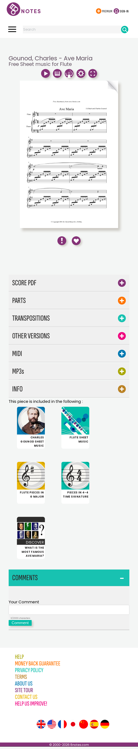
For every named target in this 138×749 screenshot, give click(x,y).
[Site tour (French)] (62, 727)
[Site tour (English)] (41, 727)
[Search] (124, 29)
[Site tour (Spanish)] (94, 727)
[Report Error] (61, 240)
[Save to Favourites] (76, 240)
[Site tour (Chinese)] (83, 727)
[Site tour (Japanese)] (73, 727)
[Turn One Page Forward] (93, 87)
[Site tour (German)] (105, 727)
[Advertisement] (69, 46)
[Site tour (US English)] (52, 727)
